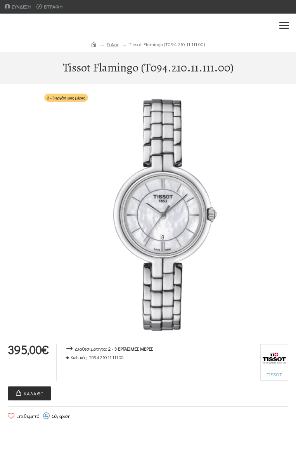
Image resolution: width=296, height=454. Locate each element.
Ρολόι (112, 44)
